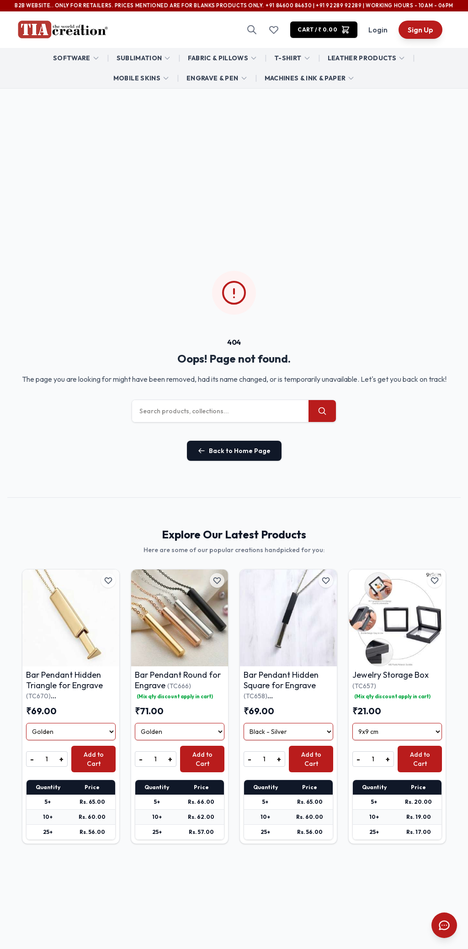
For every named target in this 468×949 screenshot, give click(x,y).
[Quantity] (46, 759)
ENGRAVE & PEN (212, 78)
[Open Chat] (444, 925)
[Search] (251, 29)
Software (71, 58)
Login (378, 29)
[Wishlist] (273, 29)
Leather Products (362, 58)
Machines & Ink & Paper (305, 78)
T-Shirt (287, 58)
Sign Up (420, 29)
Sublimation (139, 58)
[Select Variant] (71, 731)
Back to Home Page (234, 451)
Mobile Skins (136, 78)
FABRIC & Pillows (218, 58)
